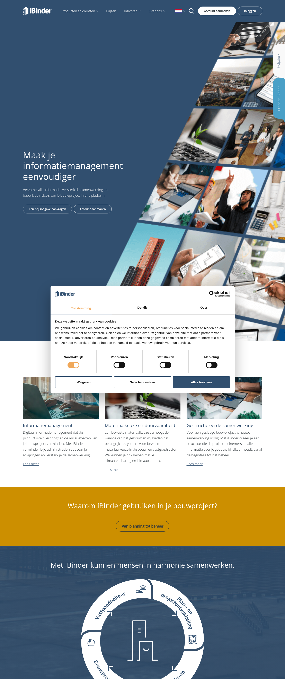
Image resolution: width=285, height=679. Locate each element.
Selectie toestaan (142, 382)
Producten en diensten (78, 11)
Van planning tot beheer (142, 526)
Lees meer (31, 463)
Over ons (155, 11)
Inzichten (130, 11)
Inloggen (250, 11)
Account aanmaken (217, 11)
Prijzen (111, 11)
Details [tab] (142, 307)
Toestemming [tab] (81, 308)
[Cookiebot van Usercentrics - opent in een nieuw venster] (212, 294)
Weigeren (83, 382)
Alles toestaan (201, 382)
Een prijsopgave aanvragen (47, 209)
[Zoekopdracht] (191, 11)
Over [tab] (203, 307)
